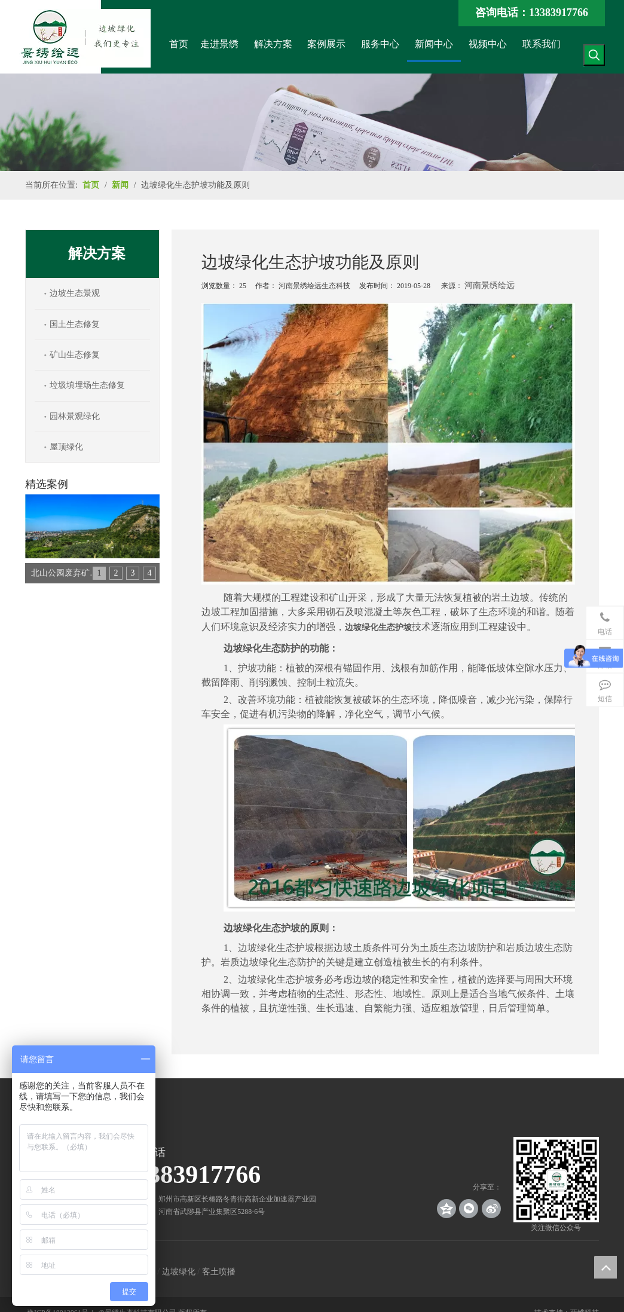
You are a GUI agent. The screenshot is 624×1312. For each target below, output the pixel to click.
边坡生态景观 (75, 293)
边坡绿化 (178, 1271)
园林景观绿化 (75, 416)
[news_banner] (312, 122)
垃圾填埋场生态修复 (87, 385)
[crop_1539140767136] (556, 1179)
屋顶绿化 (66, 446)
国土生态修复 (75, 324)
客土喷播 (218, 1271)
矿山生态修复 (75, 354)
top (605, 1267)
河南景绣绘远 (489, 285)
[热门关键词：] (594, 55)
